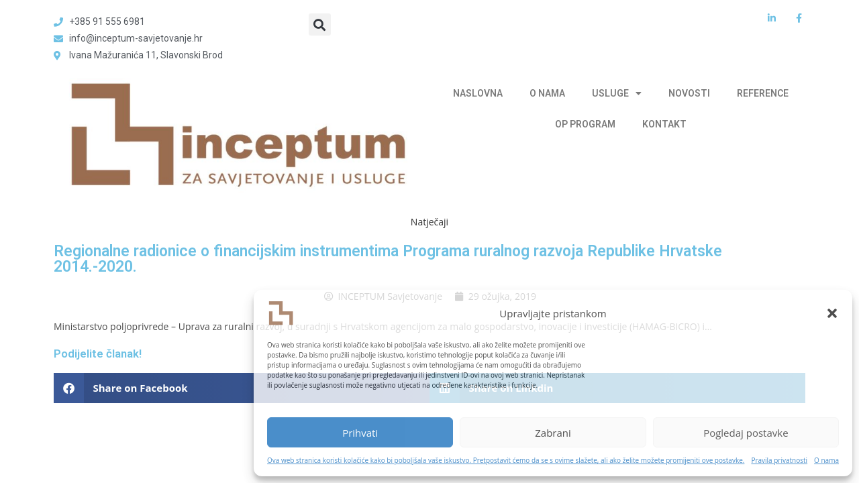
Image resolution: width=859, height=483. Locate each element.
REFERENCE (763, 93)
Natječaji (429, 221)
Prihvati (360, 432)
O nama (826, 460)
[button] (832, 313)
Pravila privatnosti (779, 460)
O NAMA (547, 93)
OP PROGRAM (585, 124)
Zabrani (553, 432)
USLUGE (617, 93)
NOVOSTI (689, 93)
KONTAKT (664, 124)
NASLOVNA (478, 93)
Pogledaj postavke (745, 432)
